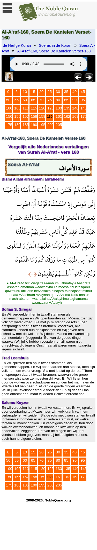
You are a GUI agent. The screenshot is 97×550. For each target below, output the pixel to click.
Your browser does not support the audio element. (48, 64)
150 (9, 116)
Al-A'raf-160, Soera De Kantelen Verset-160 (54, 51)
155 (17, 116)
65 (33, 100)
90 (74, 100)
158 (34, 116)
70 (41, 100)
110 (26, 108)
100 (9, 108)
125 (50, 108)
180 (17, 125)
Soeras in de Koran (55, 45)
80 (58, 100)
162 (67, 116)
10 (25, 92)
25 (50, 92)
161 (59, 116)
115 (34, 108)
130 (59, 108)
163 (75, 116)
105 (17, 108)
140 (75, 108)
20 (41, 92)
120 (42, 108)
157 (26, 116)
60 (25, 100)
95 (83, 100)
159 (42, 116)
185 (26, 125)
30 (58, 92)
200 (50, 125)
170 (83, 116)
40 (74, 92)
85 (66, 100)
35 (66, 92)
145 (83, 108)
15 (33, 92)
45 (83, 92)
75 (50, 100)
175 (9, 125)
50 (8, 100)
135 (67, 108)
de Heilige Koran (17, 45)
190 (34, 125)
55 (16, 100)
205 (59, 125)
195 (42, 125)
